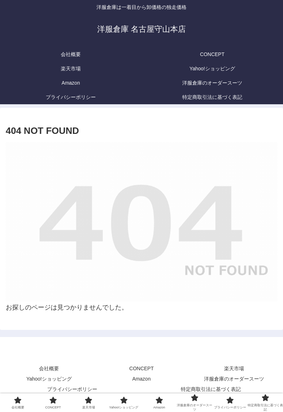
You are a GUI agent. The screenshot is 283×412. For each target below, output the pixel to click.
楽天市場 (234, 368)
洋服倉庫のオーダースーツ (234, 379)
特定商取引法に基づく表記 (211, 389)
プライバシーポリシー (72, 389)
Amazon (141, 379)
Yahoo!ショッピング (49, 379)
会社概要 (49, 368)
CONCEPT (141, 368)
